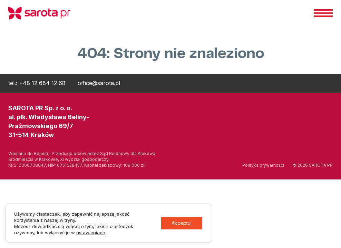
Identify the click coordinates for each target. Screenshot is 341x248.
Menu (323, 12)
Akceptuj (182, 223)
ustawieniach (90, 232)
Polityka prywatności (263, 165)
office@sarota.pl (99, 83)
